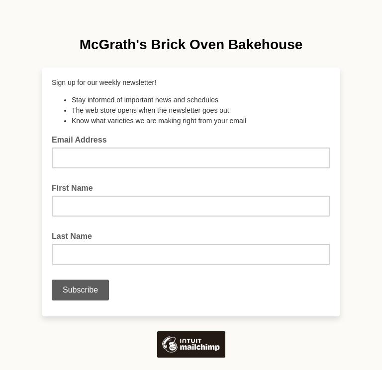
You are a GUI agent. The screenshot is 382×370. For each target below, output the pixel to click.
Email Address (82, 139)
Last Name (75, 235)
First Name (75, 187)
